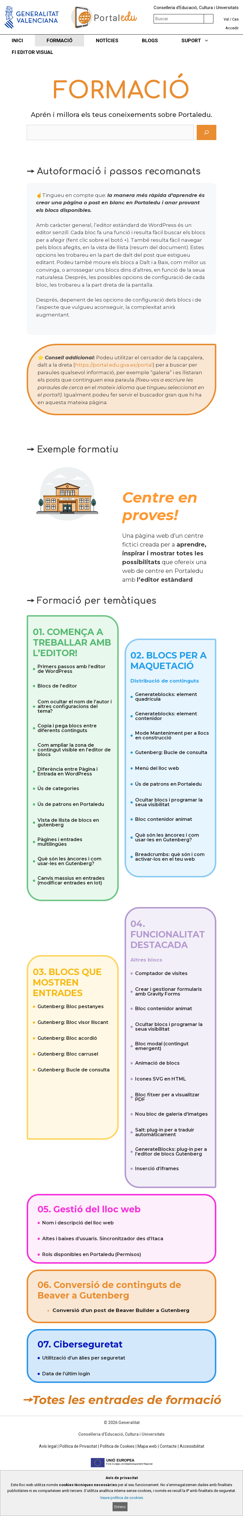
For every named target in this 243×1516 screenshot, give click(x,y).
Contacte (168, 1446)
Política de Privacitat (78, 1446)
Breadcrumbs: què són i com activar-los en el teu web (170, 857)
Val (226, 19)
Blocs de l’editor (57, 686)
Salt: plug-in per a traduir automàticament (164, 1132)
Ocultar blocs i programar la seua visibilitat (169, 802)
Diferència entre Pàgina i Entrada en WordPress (68, 771)
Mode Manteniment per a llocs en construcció (172, 735)
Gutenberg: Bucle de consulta (171, 752)
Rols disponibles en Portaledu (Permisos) (91, 1254)
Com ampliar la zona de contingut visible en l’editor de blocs (74, 749)
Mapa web (147, 1446)
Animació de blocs (157, 1063)
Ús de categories (58, 788)
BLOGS (150, 40)
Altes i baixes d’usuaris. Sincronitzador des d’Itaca (102, 1238)
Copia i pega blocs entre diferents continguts (67, 728)
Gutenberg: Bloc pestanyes (71, 1006)
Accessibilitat (192, 1446)
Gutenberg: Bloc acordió (67, 1038)
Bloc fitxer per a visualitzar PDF (167, 1097)
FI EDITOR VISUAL (32, 52)
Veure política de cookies (121, 1497)
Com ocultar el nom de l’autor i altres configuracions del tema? (75, 706)
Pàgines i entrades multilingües (60, 842)
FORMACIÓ (59, 40)
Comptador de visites (161, 973)
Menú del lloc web (157, 768)
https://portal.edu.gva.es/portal (114, 365)
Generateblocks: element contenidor (166, 716)
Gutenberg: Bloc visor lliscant (73, 1022)
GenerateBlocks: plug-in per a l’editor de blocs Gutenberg (171, 1151)
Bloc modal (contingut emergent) (161, 1046)
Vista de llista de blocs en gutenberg (68, 822)
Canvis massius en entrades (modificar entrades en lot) (71, 880)
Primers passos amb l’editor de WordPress (72, 669)
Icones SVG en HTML (160, 1079)
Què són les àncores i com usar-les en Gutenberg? (69, 861)
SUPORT (201, 40)
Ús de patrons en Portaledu (71, 804)
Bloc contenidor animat (163, 819)
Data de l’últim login (66, 1374)
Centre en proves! (160, 506)
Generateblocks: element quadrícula (166, 697)
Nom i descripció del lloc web (78, 1223)
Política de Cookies (117, 1446)
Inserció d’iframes (157, 1168)
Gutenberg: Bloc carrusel (68, 1054)
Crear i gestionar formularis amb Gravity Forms (168, 991)
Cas (235, 19)
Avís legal (48, 1446)
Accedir (232, 28)
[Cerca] (206, 132)
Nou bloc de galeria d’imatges (171, 1114)
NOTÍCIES (107, 40)
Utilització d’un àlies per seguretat (83, 1358)
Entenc (120, 1507)
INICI (17, 40)
